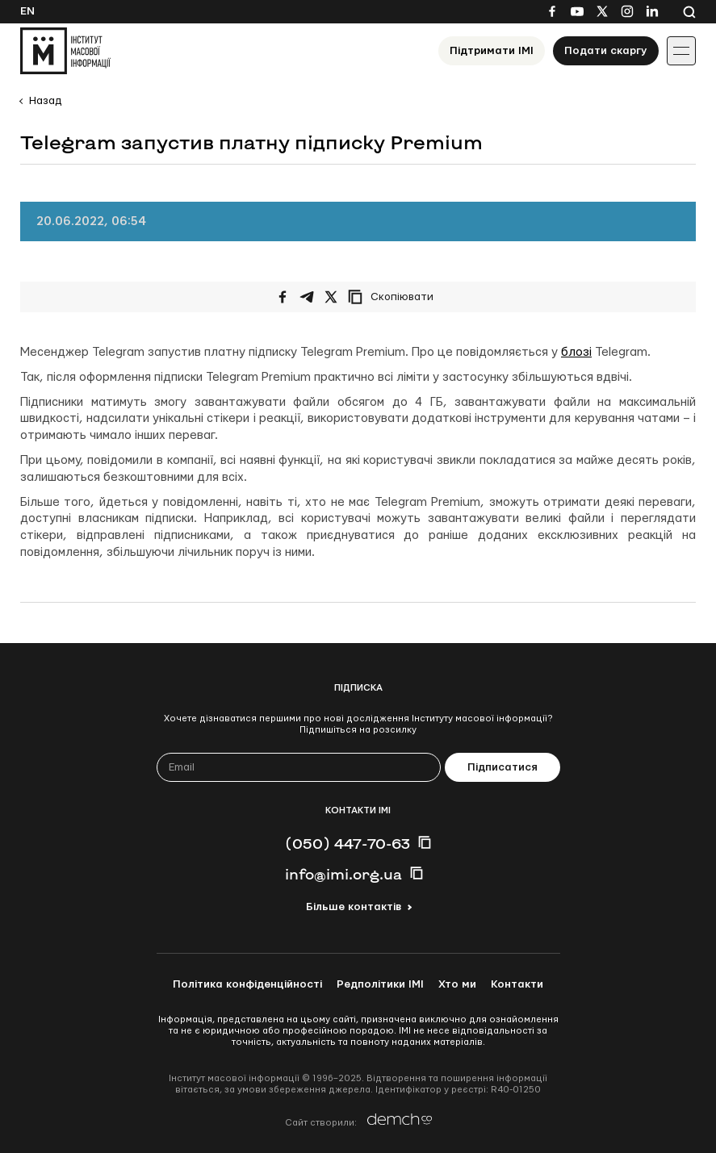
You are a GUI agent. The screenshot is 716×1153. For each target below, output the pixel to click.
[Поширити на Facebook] (282, 297)
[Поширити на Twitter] (331, 297)
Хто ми (457, 984)
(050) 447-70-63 (347, 843)
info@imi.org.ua (343, 874)
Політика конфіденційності (247, 984)
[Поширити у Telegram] (306, 297)
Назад (45, 101)
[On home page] (65, 50)
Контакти (517, 984)
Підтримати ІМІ (492, 50)
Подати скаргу (605, 50)
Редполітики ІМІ (380, 984)
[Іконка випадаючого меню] (681, 50)
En (27, 11)
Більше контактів (353, 907)
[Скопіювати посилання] (395, 297)
